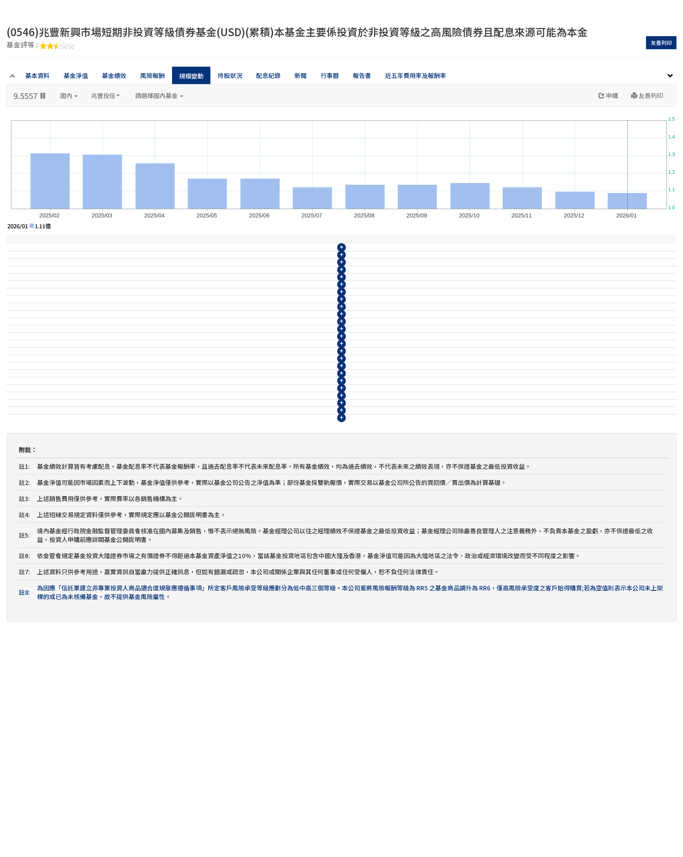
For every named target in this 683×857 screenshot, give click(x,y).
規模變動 (191, 75)
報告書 (362, 75)
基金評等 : (40, 45)
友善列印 (661, 42)
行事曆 (330, 75)
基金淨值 (76, 75)
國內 (69, 95)
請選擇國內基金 (159, 95)
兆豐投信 (105, 95)
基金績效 (114, 75)
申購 (608, 95)
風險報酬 (152, 75)
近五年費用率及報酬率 (415, 75)
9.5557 (30, 95)
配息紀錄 (268, 75)
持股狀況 (230, 75)
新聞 (300, 75)
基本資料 (37, 75)
